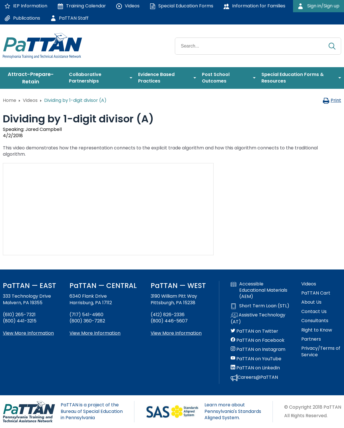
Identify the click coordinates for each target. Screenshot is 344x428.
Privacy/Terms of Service (320, 351)
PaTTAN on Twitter (254, 331)
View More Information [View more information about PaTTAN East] (28, 333)
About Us (311, 302)
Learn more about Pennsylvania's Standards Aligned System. (232, 411)
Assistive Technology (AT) (258, 318)
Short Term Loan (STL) (260, 306)
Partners (311, 339)
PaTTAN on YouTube (256, 359)
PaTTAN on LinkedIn (255, 368)
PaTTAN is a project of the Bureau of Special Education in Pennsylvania (92, 411)
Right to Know (316, 330)
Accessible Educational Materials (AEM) (259, 290)
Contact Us (314, 311)
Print (332, 100)
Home (9, 100)
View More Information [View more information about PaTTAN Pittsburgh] (176, 333)
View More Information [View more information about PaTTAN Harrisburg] (94, 333)
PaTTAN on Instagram (258, 349)
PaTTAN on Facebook (257, 340)
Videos (30, 100)
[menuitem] (33, 78)
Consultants (314, 321)
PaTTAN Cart (315, 293)
